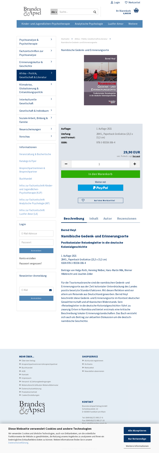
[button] (66, 164)
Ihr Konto (88, 364)
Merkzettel (132, 2)
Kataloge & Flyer (27, 161)
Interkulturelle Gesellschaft (28, 101)
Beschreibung (74, 218)
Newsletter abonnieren (94, 371)
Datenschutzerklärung (18, 442)
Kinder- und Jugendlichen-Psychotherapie (45, 23)
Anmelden (36, 250)
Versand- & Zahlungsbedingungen (36, 381)
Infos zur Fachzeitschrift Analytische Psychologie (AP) (34, 201)
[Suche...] (54, 12)
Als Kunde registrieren (94, 360)
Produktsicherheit (29, 392)
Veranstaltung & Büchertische (35, 154)
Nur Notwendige (137, 438)
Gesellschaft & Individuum (34, 110)
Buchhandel (25, 178)
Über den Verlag (28, 360)
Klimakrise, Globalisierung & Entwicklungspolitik (31, 88)
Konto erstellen (27, 258)
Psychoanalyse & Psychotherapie (28, 41)
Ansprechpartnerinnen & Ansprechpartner (32, 169)
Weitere (133, 23)
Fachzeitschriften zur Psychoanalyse (31, 52)
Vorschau (24, 136)
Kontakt (25, 374)
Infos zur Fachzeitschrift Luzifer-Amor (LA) (32, 212)
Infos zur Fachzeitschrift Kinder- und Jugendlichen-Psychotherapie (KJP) (36, 189)
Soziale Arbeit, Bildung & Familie (33, 120)
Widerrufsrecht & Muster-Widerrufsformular (40, 385)
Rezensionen (126, 218)
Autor (107, 218)
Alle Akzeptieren (137, 430)
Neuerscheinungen (30, 129)
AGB (23, 371)
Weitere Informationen (137, 445)
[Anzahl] (100, 164)
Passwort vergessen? (30, 263)
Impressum (26, 378)
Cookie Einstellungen (30, 395)
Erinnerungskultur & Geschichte (31, 64)
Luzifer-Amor (115, 23)
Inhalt (93, 218)
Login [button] (115, 2)
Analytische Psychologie (89, 23)
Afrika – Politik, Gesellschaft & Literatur (33, 75)
